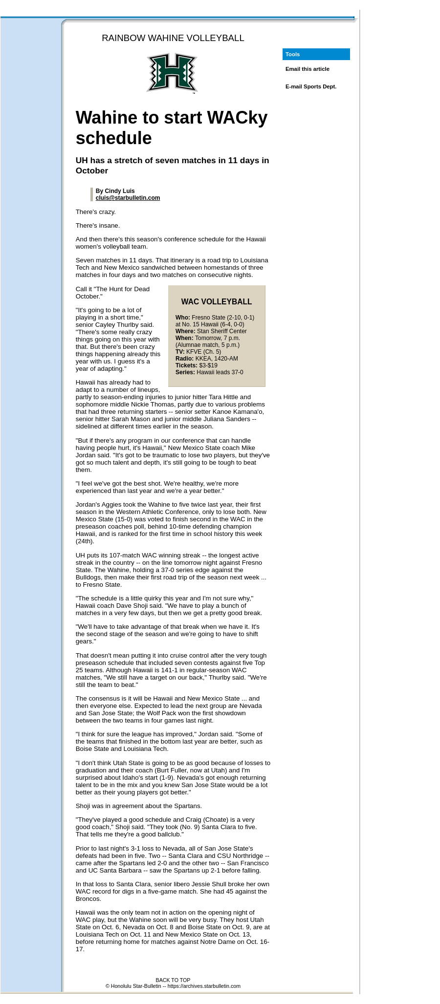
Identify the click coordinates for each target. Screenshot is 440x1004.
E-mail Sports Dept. (311, 86)
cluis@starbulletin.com (128, 197)
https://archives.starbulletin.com (204, 986)
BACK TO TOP (173, 980)
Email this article (308, 69)
